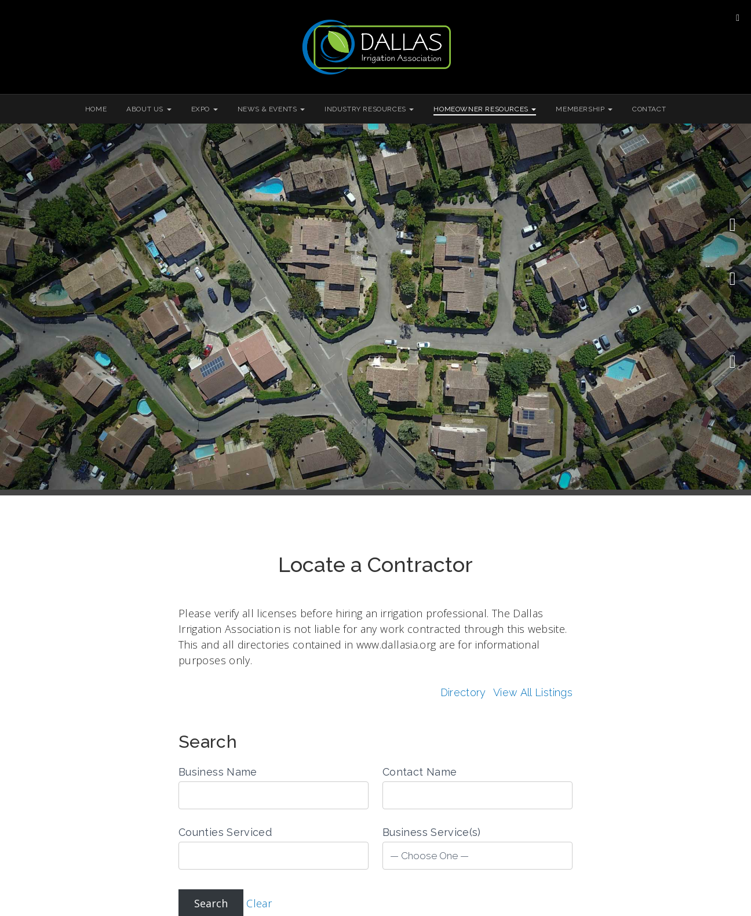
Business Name (217, 772)
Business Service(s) (431, 832)
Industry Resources (369, 109)
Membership (584, 109)
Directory (463, 692)
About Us (148, 109)
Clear (259, 903)
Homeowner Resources (484, 109)
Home (96, 109)
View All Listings (533, 692)
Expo (204, 109)
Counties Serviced (225, 832)
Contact (649, 109)
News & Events (271, 109)
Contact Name (419, 772)
